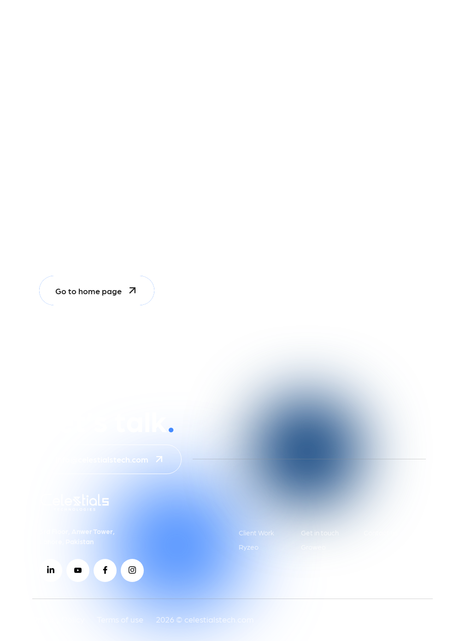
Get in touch (320, 532)
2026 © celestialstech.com (204, 619)
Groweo (313, 547)
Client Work (256, 532)
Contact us (381, 532)
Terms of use (120, 619)
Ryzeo (249, 547)
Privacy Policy (58, 619)
